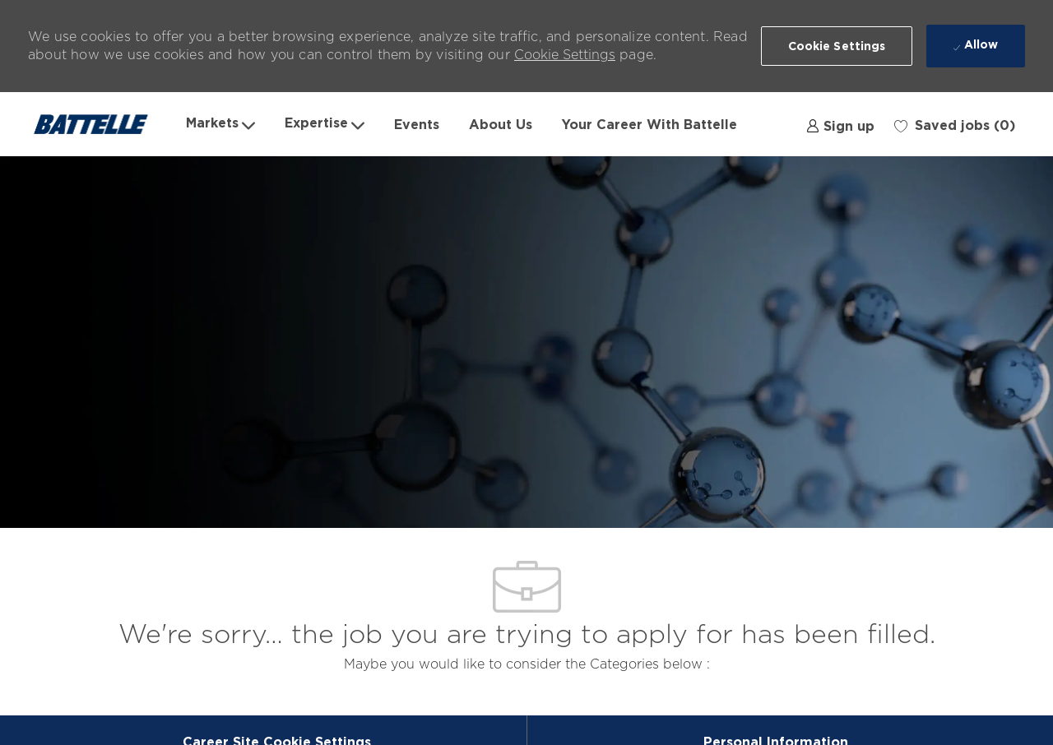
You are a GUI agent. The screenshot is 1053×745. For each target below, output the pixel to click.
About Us (500, 124)
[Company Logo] (99, 124)
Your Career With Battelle (649, 124)
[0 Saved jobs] (954, 124)
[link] (840, 124)
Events (416, 124)
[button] (837, 46)
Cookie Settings (564, 54)
